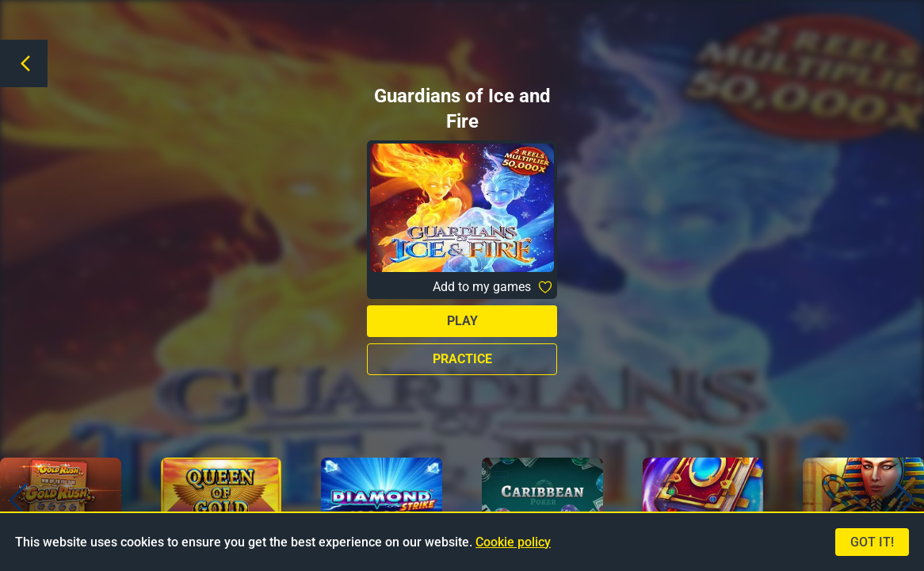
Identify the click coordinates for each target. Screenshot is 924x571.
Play (462, 320)
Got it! (872, 542)
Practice (462, 358)
